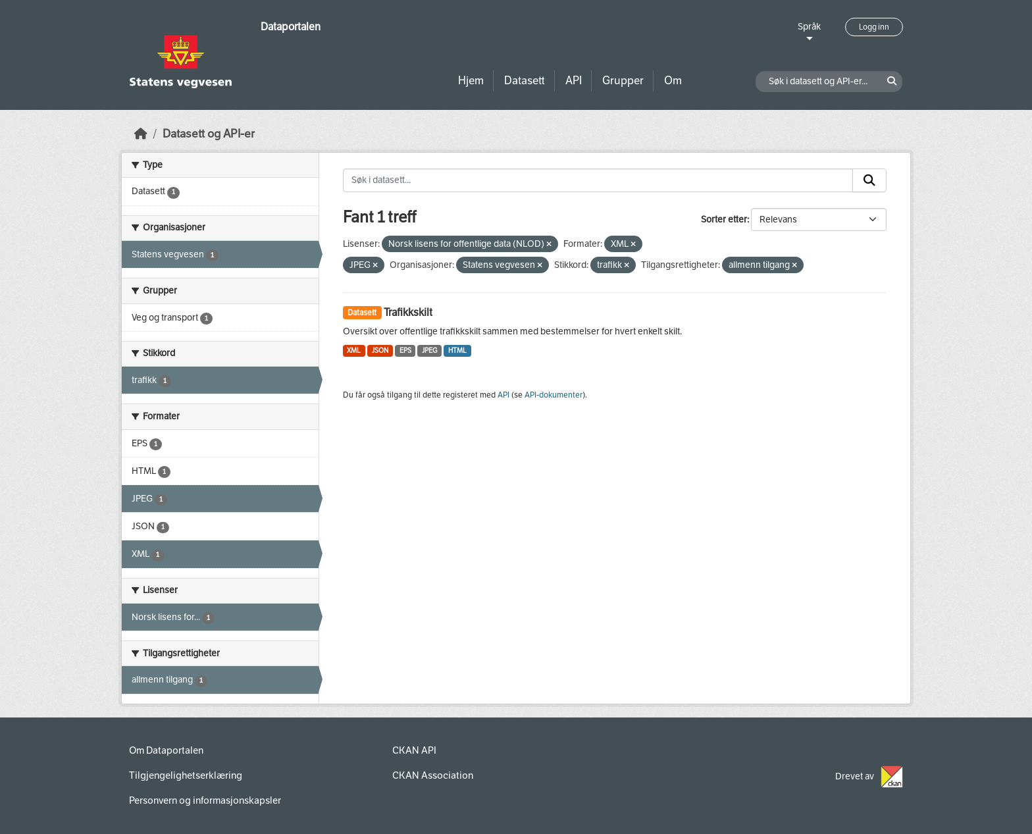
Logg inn (874, 27)
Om (673, 81)
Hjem (471, 81)
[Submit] (869, 180)
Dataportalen (291, 26)
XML (354, 350)
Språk (809, 26)
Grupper (623, 81)
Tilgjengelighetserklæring (185, 775)
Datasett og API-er (209, 134)
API (573, 81)
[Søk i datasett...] (598, 180)
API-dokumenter (553, 395)
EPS (405, 350)
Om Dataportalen (166, 750)
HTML (457, 350)
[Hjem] (140, 134)
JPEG (429, 350)
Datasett (524, 81)
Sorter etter (724, 219)
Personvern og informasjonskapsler (205, 800)
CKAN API (414, 750)
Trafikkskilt (408, 312)
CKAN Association (432, 775)
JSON (380, 350)
